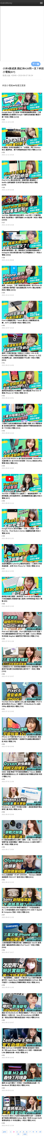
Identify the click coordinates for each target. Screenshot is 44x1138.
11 (18, 1134)
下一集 (35, 64)
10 (40, 1132)
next (24, 1134)
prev (4, 1132)
